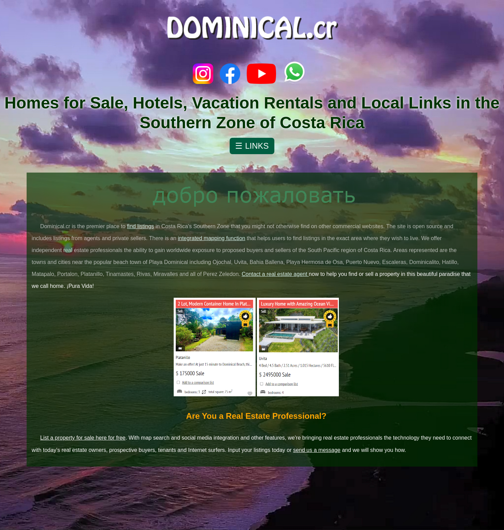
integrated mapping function (211, 238)
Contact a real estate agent (275, 274)
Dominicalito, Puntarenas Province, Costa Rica (252, 499)
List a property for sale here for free (83, 438)
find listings (140, 226)
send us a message (317, 450)
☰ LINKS (252, 145)
